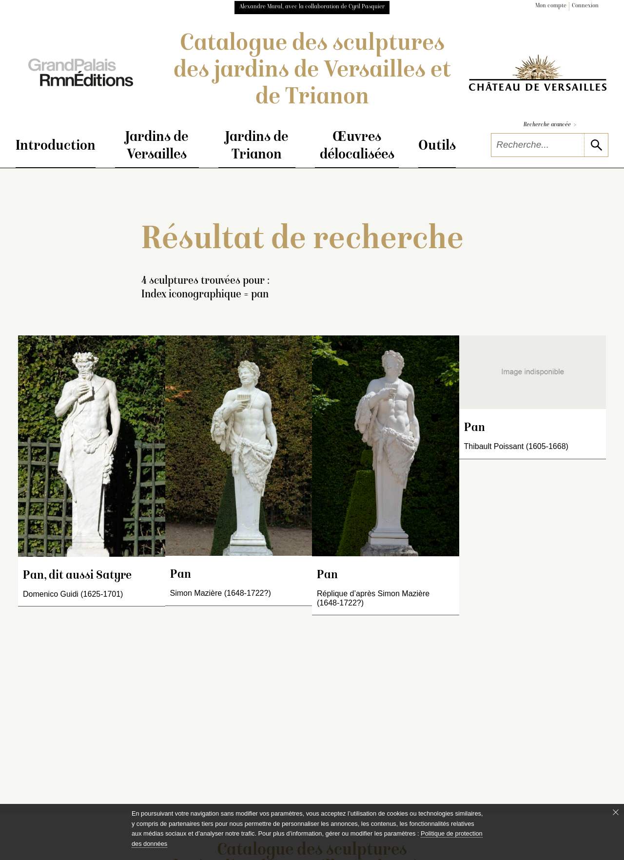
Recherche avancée (550, 125)
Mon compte (550, 6)
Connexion (585, 6)
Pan (180, 575)
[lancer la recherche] (596, 145)
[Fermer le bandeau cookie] (616, 812)
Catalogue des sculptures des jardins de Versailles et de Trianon (312, 71)
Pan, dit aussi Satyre (77, 576)
